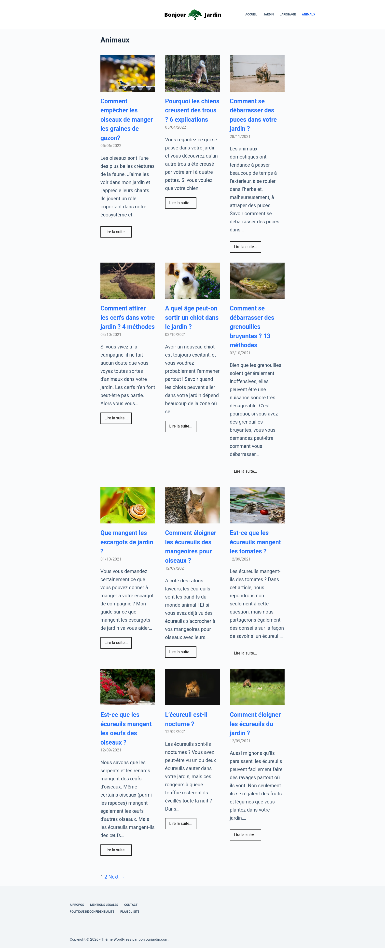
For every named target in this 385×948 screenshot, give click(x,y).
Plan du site (129, 911)
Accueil (251, 14)
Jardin (268, 14)
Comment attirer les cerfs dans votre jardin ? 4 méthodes (127, 317)
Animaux (308, 14)
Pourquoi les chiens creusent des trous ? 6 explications (192, 110)
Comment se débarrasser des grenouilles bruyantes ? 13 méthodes (252, 327)
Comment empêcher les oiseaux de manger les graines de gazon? (126, 120)
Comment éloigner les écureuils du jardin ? (255, 724)
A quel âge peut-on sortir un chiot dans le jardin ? (192, 317)
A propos (77, 905)
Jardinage (288, 14)
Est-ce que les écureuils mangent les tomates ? (255, 542)
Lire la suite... (116, 231)
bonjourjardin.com (153, 939)
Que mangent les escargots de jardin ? (126, 542)
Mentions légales (104, 905)
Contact (131, 905)
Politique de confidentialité (92, 911)
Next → (116, 877)
